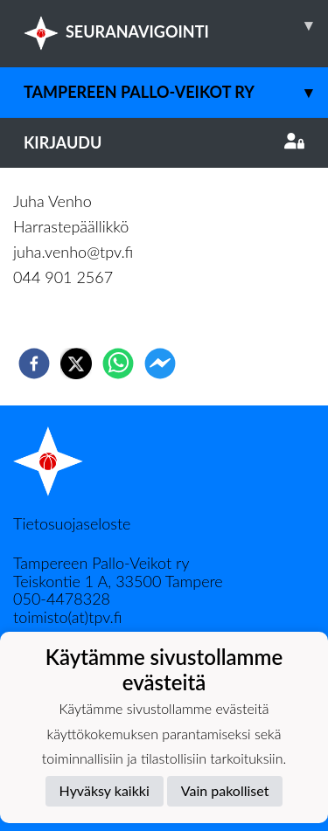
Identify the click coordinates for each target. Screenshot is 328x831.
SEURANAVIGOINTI (176, 25)
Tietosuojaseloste (71, 523)
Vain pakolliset (225, 790)
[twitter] (76, 363)
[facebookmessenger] (160, 363)
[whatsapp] (118, 363)
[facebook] (34, 363)
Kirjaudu (164, 142)
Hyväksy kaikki (104, 790)
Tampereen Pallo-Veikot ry (176, 92)
